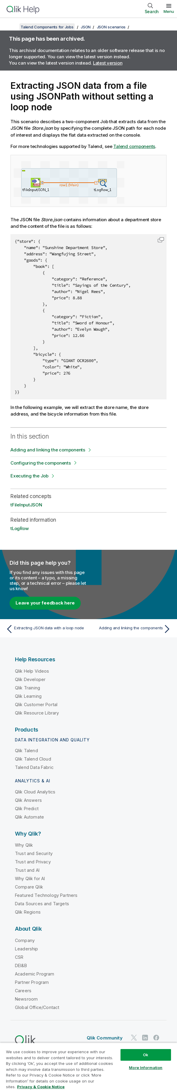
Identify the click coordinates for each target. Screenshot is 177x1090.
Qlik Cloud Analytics (35, 791)
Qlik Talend (26, 750)
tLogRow (19, 528)
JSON (86, 27)
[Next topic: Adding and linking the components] (131, 629)
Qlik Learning (28, 696)
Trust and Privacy (33, 861)
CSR (19, 957)
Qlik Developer (30, 679)
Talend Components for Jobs (47, 27)
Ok (145, 1054)
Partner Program (32, 982)
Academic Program (34, 973)
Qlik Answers (28, 800)
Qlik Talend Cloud (33, 758)
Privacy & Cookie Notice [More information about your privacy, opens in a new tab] (41, 1086)
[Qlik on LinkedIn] (145, 1037)
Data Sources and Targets (42, 903)
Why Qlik (24, 845)
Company (25, 940)
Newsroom (26, 999)
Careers (23, 990)
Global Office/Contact (37, 1007)
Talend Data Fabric (34, 767)
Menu (169, 11)
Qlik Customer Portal (36, 704)
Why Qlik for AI (30, 878)
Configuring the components (40, 463)
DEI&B (21, 965)
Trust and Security (34, 853)
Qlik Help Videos (32, 671)
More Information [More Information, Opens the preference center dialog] (145, 1067)
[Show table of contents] (11, 27)
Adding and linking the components (47, 450)
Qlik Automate (29, 816)
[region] (88, 1066)
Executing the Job (29, 476)
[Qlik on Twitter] (133, 1037)
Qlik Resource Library (37, 712)
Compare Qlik (29, 886)
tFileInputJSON (26, 505)
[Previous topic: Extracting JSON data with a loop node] (45, 629)
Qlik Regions (28, 912)
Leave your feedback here (45, 603)
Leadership (26, 948)
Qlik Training (27, 687)
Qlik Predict (27, 808)
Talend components (134, 146)
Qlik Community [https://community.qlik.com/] (105, 1038)
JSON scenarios (111, 27)
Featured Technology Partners (46, 895)
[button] (160, 239)
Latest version (108, 63)
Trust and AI (27, 870)
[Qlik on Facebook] (156, 1037)
